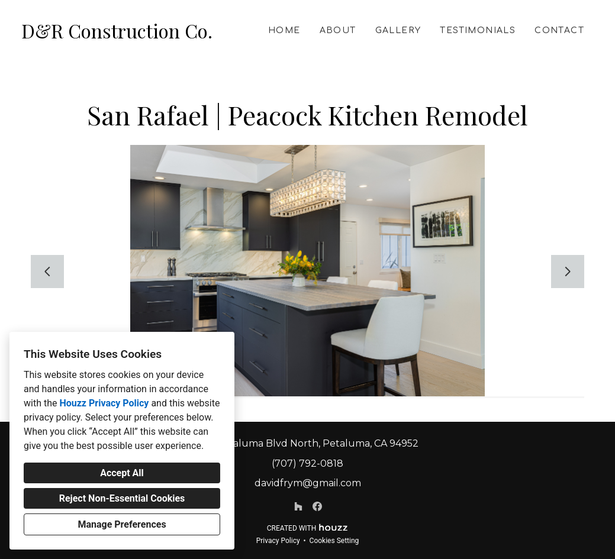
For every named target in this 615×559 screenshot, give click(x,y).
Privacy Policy (278, 541)
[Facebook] (317, 506)
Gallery (398, 30)
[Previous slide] (47, 271)
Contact (559, 30)
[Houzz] (298, 506)
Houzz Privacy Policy (104, 403)
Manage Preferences (122, 524)
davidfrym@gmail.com (308, 483)
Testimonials (478, 30)
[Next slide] (567, 271)
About (338, 30)
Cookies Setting (334, 541)
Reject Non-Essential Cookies (122, 498)
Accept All (122, 473)
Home (284, 30)
